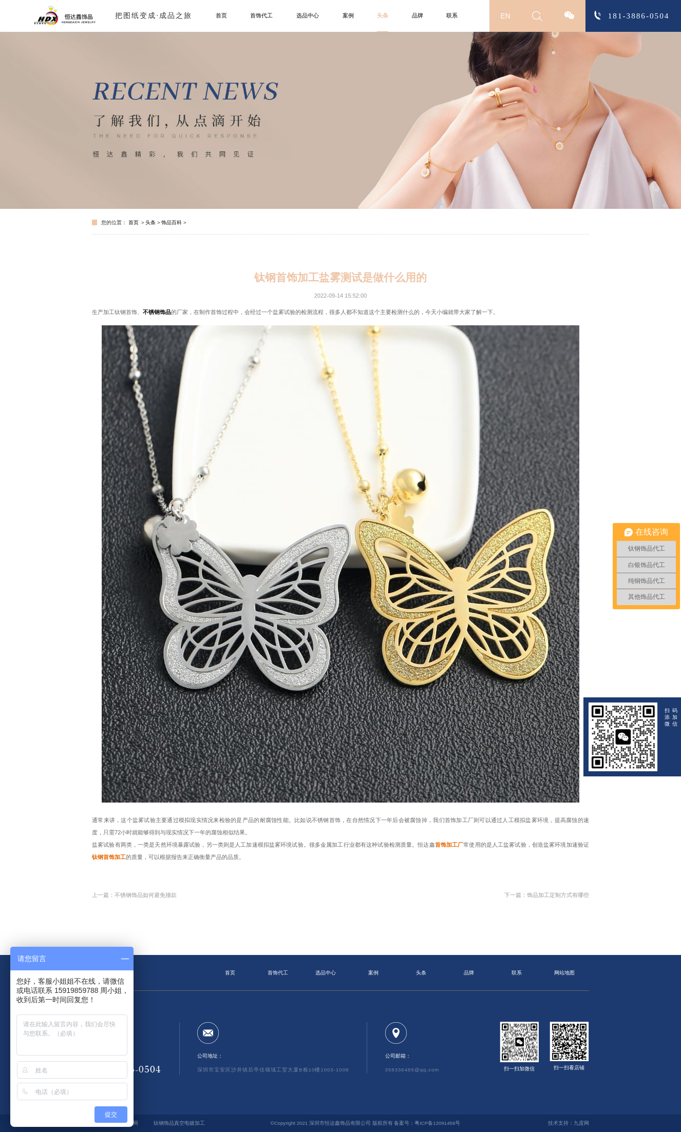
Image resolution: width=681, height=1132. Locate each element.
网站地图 (564, 972)
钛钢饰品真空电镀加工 (179, 1123)
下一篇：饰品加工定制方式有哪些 (546, 895)
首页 (221, 15)
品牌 (417, 15)
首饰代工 (261, 15)
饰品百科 (171, 222)
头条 (382, 15)
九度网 (581, 1123)
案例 (348, 15)
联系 (452, 15)
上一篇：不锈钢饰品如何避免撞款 (134, 895)
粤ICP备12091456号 (437, 1123)
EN (505, 16)
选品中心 (307, 15)
